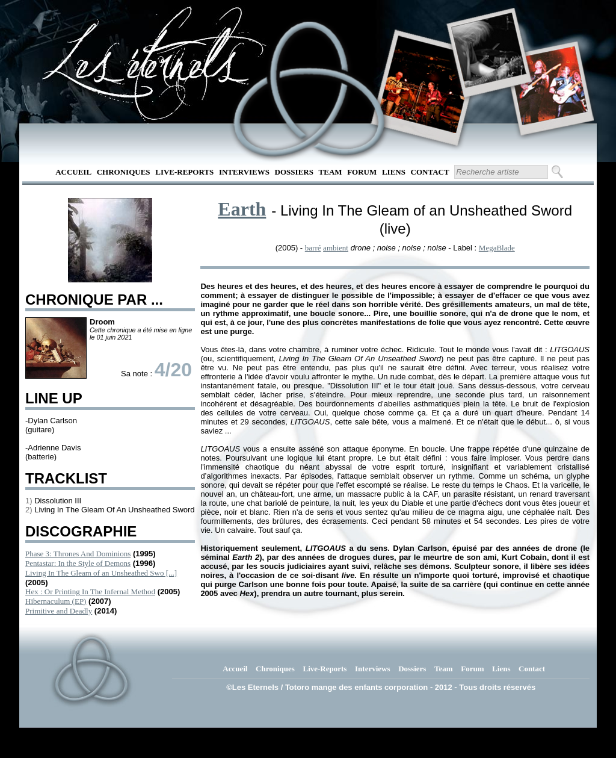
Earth (242, 209)
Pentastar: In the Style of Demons (78, 563)
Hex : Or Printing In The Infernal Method (90, 591)
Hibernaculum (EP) (55, 601)
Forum (362, 171)
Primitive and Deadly (58, 610)
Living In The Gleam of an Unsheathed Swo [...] (101, 572)
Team (330, 171)
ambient (335, 247)
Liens (393, 171)
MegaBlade (497, 247)
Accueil (73, 171)
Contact (430, 171)
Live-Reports (184, 171)
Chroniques (123, 171)
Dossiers (294, 171)
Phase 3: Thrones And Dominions (78, 553)
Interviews (244, 171)
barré (313, 247)
